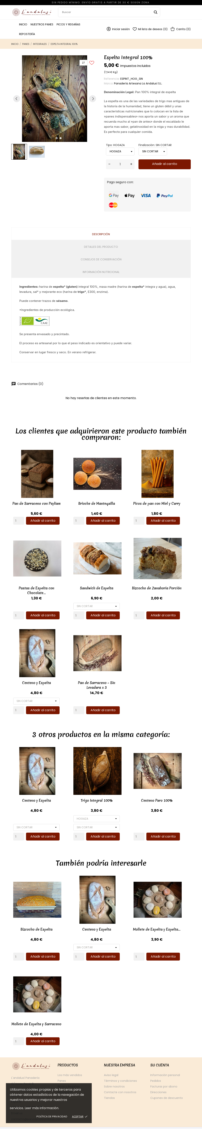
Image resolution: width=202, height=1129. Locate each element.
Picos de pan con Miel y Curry (148, 501)
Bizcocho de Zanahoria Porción (149, 584)
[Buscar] (109, 12)
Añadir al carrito (164, 164)
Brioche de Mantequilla (92, 501)
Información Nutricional (101, 272)
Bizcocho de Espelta (36, 920)
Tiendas (109, 1087)
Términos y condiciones (120, 1070)
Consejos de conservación (101, 259)
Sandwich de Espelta (92, 584)
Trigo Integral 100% (93, 793)
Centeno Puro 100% (149, 793)
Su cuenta (159, 1054)
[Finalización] (92, 602)
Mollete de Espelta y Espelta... (149, 920)
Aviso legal (111, 1065)
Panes (62, 1070)
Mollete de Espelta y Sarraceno (36, 1013)
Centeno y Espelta (36, 677)
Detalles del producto (101, 247)
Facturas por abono (163, 1076)
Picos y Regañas (68, 24)
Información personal (165, 1065)
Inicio (23, 24)
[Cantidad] (120, 164)
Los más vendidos (70, 1065)
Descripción (101, 234)
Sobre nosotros (114, 1076)
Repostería (27, 34)
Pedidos (155, 1070)
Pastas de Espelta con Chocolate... (36, 587)
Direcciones (158, 1082)
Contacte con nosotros (120, 1082)
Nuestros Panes (42, 24)
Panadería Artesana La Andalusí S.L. (138, 83)
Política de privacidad (51, 1116)
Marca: (108, 83)
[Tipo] (92, 811)
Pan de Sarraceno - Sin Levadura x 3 (92, 679)
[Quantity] (18, 519)
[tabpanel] (54, 98)
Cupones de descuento (166, 1087)
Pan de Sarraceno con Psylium (36, 501)
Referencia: (112, 79)
